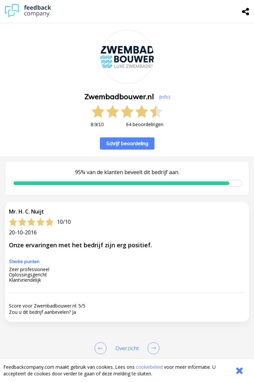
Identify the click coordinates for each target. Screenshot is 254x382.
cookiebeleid (149, 367)
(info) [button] (164, 97)
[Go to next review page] (152, 348)
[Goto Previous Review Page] (102, 348)
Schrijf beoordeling (127, 143)
